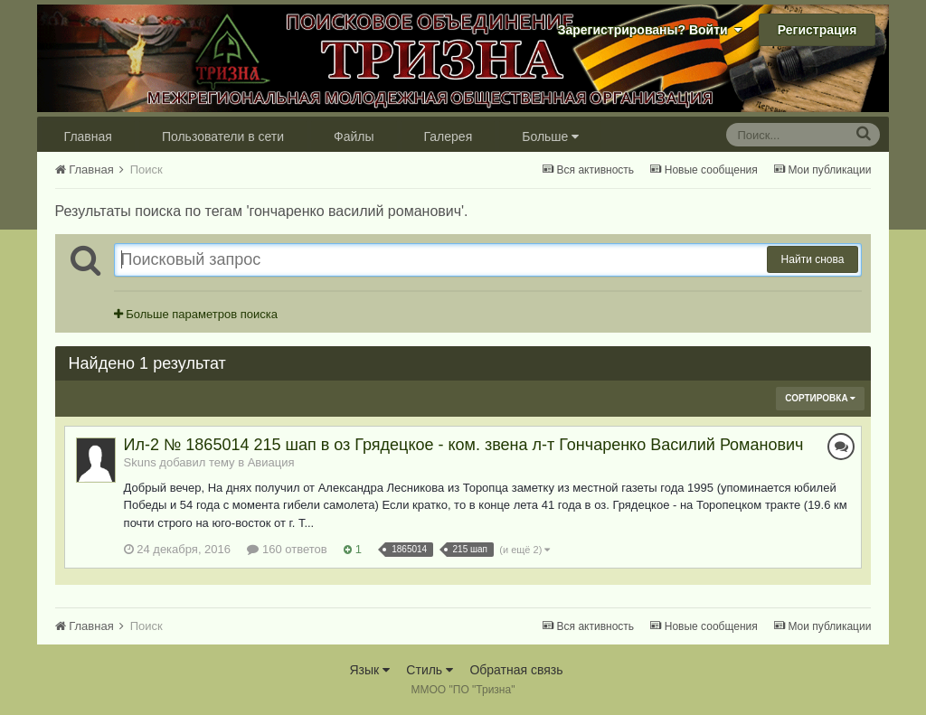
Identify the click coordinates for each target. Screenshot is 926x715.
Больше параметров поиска (196, 314)
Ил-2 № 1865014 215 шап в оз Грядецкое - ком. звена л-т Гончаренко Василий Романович (464, 445)
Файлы (353, 136)
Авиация (271, 462)
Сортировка (820, 398)
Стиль (429, 670)
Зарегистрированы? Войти (650, 30)
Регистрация (817, 30)
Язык (369, 670)
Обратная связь (515, 670)
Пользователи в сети (223, 136)
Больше (550, 136)
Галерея (448, 136)
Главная (88, 136)
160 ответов (286, 549)
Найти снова (813, 259)
